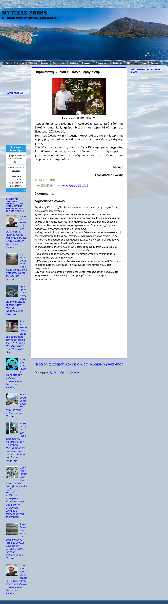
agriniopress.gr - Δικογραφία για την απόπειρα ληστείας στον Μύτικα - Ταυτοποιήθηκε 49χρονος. (16, 300)
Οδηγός (130, 63)
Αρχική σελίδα (76, 364)
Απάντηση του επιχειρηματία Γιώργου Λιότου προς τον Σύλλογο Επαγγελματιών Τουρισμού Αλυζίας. (16, 579)
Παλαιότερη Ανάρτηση (106, 364)
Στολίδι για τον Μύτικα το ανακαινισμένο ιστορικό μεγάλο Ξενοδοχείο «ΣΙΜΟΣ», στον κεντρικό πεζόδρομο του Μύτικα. (16, 541)
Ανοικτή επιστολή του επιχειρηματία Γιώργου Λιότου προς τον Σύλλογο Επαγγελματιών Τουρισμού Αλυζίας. (16, 231)
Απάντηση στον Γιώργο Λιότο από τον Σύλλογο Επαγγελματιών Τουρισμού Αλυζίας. (16, 373)
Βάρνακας (86, 63)
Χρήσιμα (154, 63)
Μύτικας (20, 63)
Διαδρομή (117, 63)
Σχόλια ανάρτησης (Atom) (64, 372)
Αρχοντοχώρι (59, 63)
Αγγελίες (142, 63)
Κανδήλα (74, 63)
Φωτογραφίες (102, 63)
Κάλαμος (33, 63)
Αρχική (9, 63)
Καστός (44, 63)
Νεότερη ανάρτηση (49, 364)
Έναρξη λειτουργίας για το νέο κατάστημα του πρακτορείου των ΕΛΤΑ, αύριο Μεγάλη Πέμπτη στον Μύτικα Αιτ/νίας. (16, 336)
